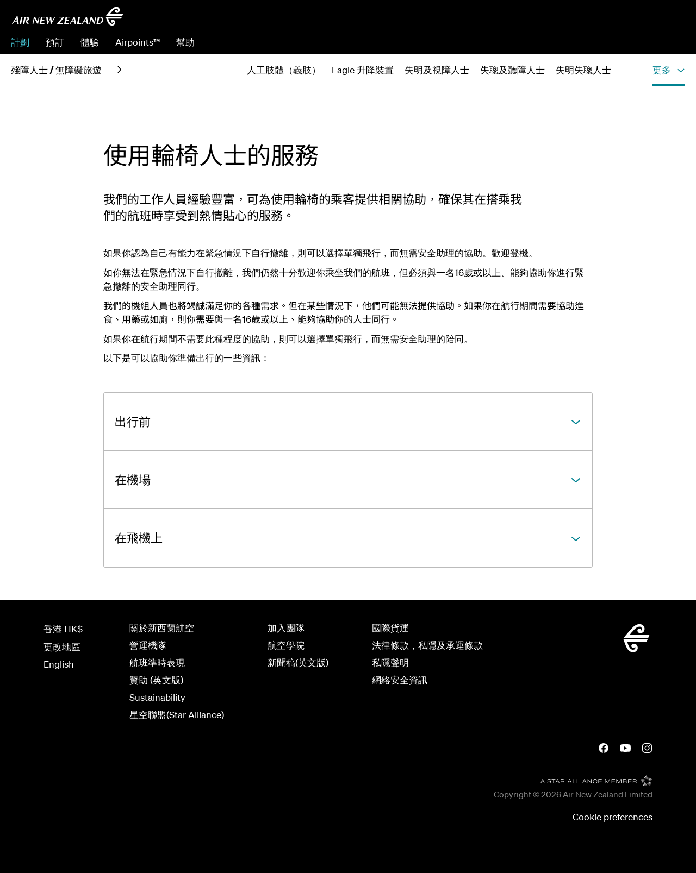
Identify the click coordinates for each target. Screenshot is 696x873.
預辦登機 (637, 42)
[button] (668, 70)
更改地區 (62, 646)
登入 (676, 42)
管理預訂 (589, 42)
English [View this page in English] (59, 664)
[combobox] (607, 19)
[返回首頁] (67, 16)
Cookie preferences (612, 816)
